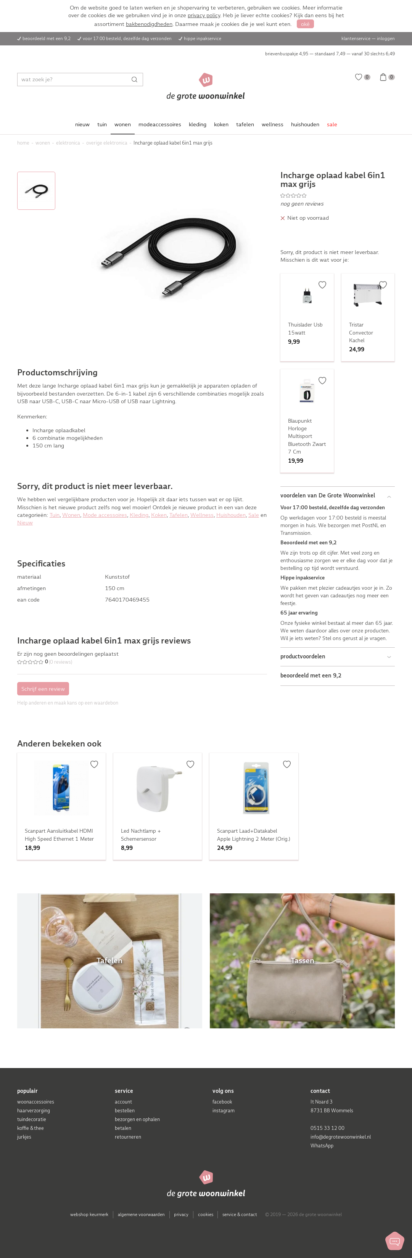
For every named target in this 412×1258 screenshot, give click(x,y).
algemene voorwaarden (141, 1214)
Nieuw (25, 522)
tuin (102, 124)
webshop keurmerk (89, 1214)
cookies (205, 1214)
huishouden (305, 124)
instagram (223, 1110)
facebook (222, 1102)
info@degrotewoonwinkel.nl (341, 1137)
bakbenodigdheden (149, 24)
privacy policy (204, 15)
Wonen (71, 515)
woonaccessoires (35, 1102)
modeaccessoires (159, 124)
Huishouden (231, 515)
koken (221, 124)
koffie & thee (30, 1128)
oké (305, 24)
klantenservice (355, 38)
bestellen (125, 1110)
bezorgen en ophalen (137, 1119)
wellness (272, 124)
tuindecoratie (31, 1119)
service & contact (239, 1214)
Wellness (202, 515)
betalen (123, 1128)
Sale (253, 515)
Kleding (139, 515)
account (123, 1102)
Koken (159, 515)
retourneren (128, 1137)
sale (332, 124)
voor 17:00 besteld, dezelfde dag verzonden (127, 38)
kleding (197, 124)
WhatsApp (322, 1146)
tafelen (245, 124)
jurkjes (24, 1137)
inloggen (386, 38)
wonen (122, 124)
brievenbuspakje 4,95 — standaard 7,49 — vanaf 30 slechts (330, 53)
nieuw (82, 124)
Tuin (55, 515)
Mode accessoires (105, 515)
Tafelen (178, 515)
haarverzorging (33, 1110)
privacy (181, 1214)
